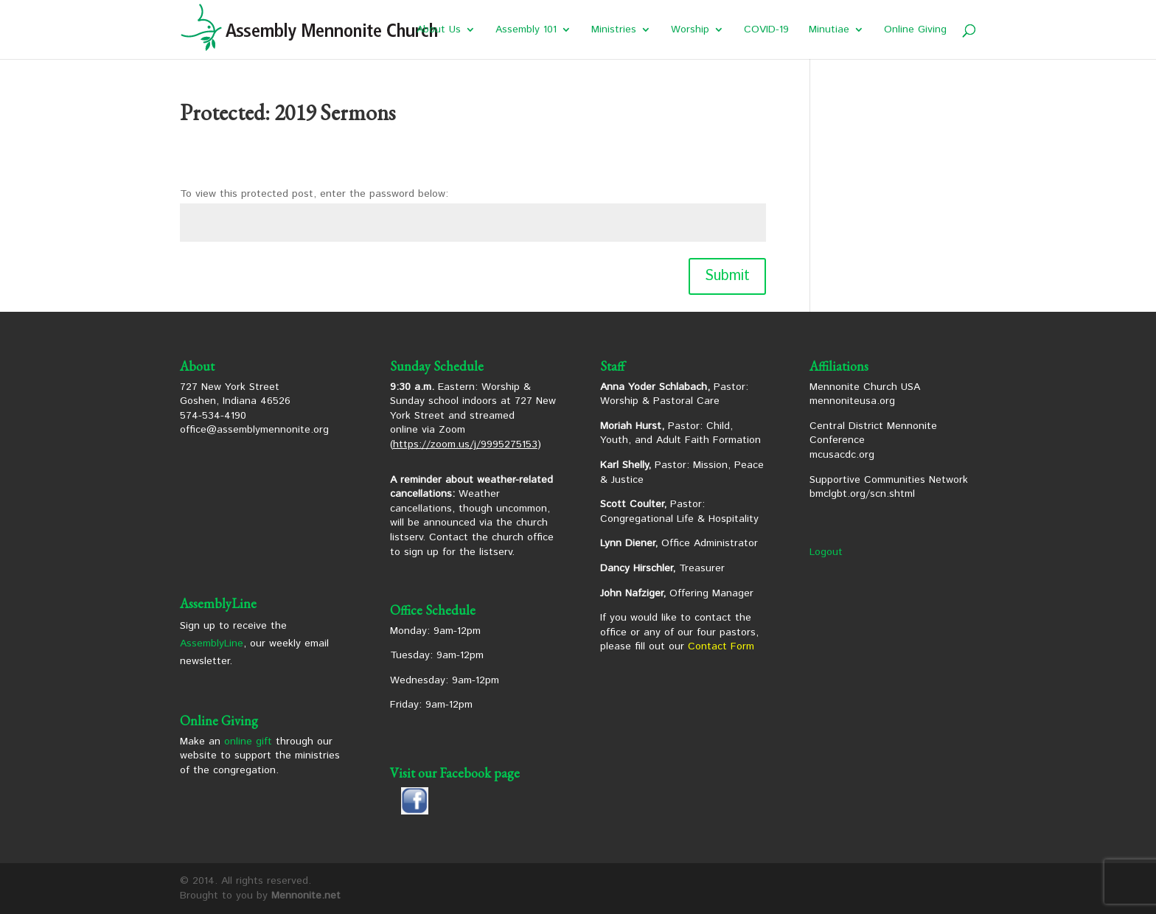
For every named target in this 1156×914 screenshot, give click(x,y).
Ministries (613, 30)
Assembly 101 (526, 30)
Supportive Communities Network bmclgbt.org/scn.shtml (888, 487)
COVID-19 (766, 30)
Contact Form (721, 646)
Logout (826, 552)
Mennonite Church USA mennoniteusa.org (864, 394)
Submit (727, 276)
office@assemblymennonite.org (254, 429)
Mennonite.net (306, 895)
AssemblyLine (211, 643)
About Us (439, 30)
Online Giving (915, 30)
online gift (248, 741)
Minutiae (829, 30)
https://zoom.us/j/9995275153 (465, 444)
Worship (690, 30)
